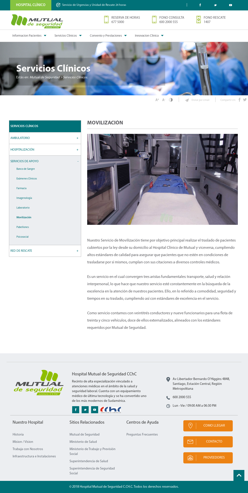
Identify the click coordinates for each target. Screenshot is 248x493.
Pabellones (22, 227)
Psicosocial (22, 237)
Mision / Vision (23, 442)
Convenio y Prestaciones (106, 35)
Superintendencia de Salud (89, 461)
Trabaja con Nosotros (28, 449)
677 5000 (117, 22)
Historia (18, 434)
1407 (207, 22)
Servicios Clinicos (65, 35)
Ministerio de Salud (83, 442)
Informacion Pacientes (26, 35)
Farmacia (21, 188)
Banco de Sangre (25, 169)
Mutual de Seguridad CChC (37, 21)
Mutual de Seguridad (85, 434)
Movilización (23, 217)
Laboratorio (23, 208)
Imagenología (24, 198)
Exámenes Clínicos (26, 179)
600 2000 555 (168, 22)
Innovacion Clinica (147, 35)
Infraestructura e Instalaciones (34, 456)
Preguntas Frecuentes (142, 434)
